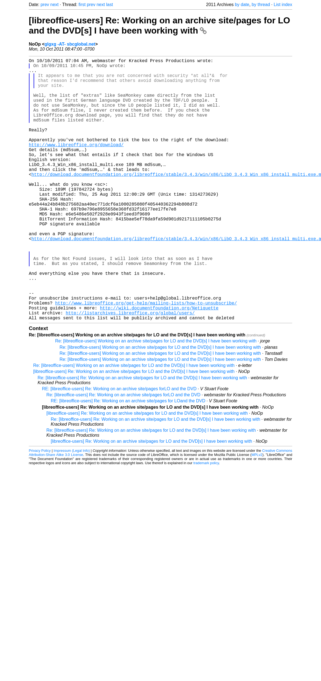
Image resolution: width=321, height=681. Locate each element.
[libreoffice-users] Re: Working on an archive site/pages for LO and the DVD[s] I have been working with (159, 25)
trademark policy (206, 521)
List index (283, 4)
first (82, 4)
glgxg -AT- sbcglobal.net (69, 44)
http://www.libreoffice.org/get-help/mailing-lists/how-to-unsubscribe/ (146, 358)
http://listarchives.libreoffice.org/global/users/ (130, 370)
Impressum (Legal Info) (72, 509)
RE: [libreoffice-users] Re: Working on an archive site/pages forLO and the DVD (119, 447)
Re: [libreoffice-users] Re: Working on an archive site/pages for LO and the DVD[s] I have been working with (142, 436)
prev (45, 4)
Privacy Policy (40, 509)
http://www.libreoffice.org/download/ (76, 164)
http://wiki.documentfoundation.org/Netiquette (159, 364)
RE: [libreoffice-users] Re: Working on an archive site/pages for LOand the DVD (128, 459)
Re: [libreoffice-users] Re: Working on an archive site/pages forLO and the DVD (123, 453)
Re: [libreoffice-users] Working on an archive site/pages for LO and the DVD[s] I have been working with (156, 399)
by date (242, 4)
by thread (261, 4)
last (109, 4)
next (54, 4)
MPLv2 (257, 513)
